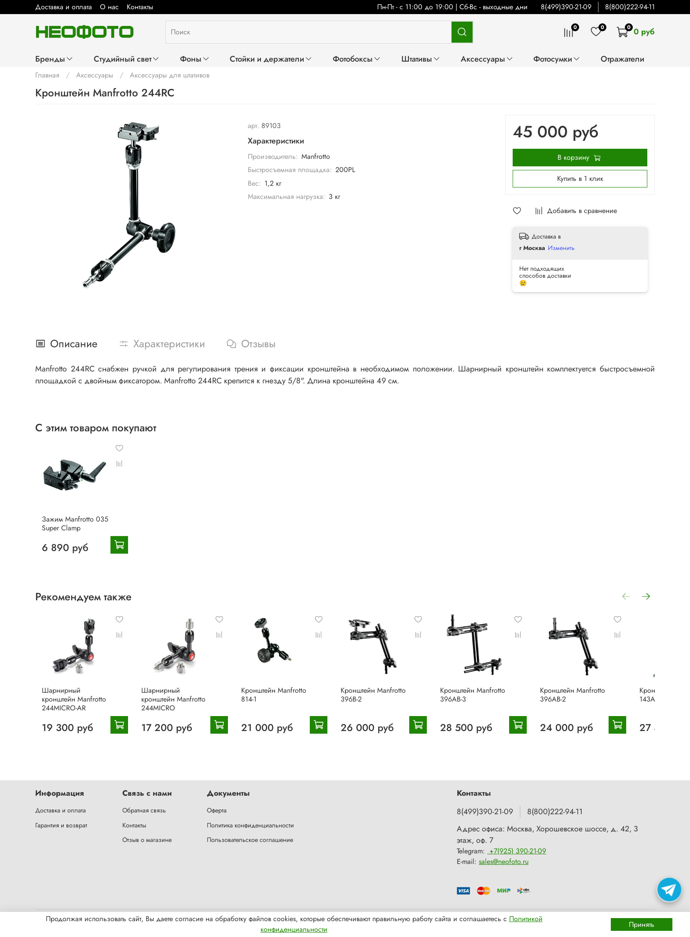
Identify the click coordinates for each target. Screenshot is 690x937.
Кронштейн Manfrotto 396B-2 (384, 706)
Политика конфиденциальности (250, 825)
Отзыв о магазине (147, 839)
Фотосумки (556, 59)
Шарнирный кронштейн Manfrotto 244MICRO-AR (67, 711)
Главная (47, 75)
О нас (109, 7)
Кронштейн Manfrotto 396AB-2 (595, 706)
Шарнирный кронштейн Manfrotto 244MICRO (173, 711)
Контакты (140, 7)
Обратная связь (144, 810)
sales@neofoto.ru (504, 861)
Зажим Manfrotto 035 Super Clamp (68, 529)
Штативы (420, 59)
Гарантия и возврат (61, 825)
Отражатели (622, 59)
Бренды (54, 59)
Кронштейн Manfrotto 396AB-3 (489, 706)
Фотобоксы (357, 59)
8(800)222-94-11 (630, 7)
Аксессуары (487, 59)
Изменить (561, 248)
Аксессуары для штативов (169, 75)
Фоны (195, 59)
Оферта (217, 810)
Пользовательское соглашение (250, 839)
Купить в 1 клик (580, 178)
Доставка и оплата (63, 7)
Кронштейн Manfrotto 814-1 (278, 706)
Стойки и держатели (271, 59)
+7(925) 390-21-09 (516, 851)
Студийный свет (127, 59)
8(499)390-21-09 (566, 7)
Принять (641, 924)
